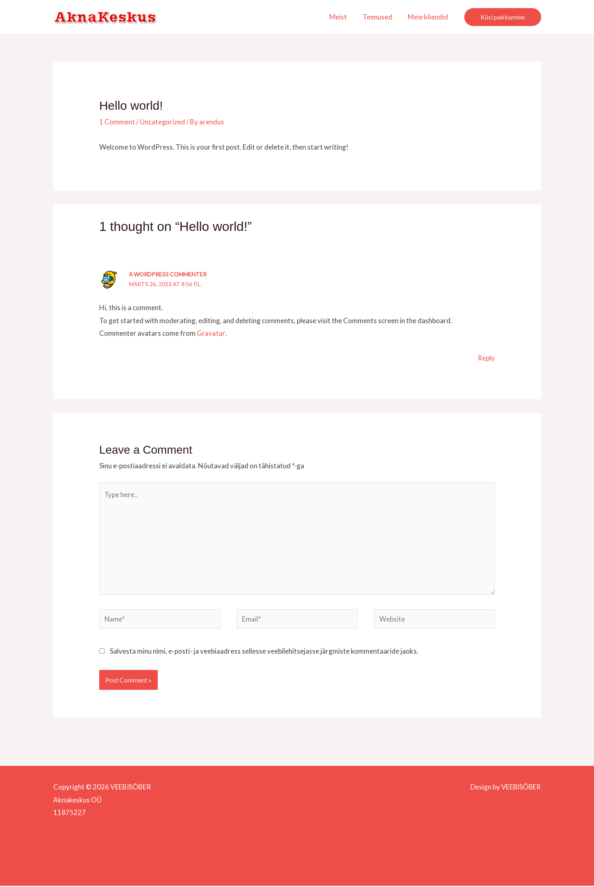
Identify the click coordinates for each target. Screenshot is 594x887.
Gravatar (211, 332)
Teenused (380, 17)
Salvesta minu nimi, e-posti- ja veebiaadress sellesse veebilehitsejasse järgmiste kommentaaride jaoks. (264, 652)
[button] (502, 17)
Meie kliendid (429, 17)
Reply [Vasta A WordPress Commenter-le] (486, 357)
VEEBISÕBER (520, 788)
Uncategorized (162, 121)
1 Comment (117, 121)
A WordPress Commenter (168, 274)
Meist (343, 17)
